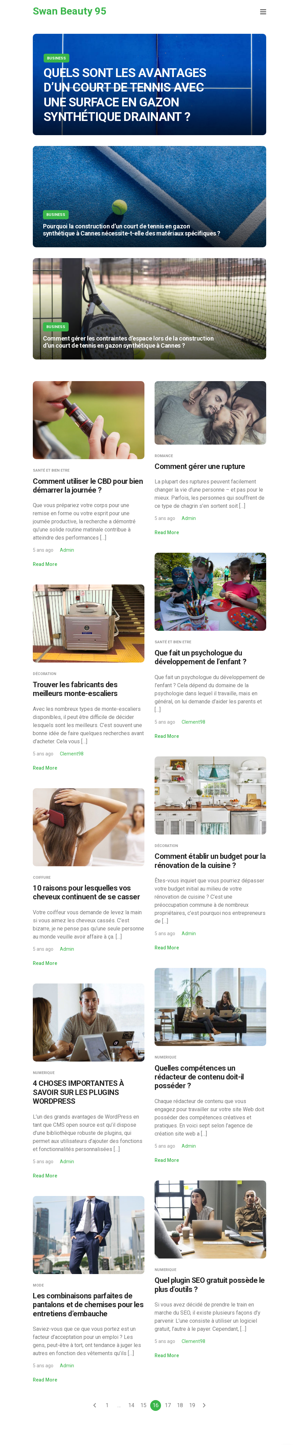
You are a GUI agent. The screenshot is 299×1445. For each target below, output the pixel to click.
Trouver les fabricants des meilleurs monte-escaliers (75, 689)
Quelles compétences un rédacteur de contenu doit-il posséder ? (199, 1077)
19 (192, 1405)
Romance (164, 456)
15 (143, 1405)
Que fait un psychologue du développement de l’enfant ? (200, 657)
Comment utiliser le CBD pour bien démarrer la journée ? (88, 485)
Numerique (165, 1057)
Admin (67, 550)
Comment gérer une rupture (200, 466)
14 (131, 1405)
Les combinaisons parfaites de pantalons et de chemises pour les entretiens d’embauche (88, 1305)
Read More (45, 564)
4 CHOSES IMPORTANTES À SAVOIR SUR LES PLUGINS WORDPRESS (78, 1092)
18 (180, 1405)
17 (168, 1405)
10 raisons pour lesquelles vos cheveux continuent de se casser (86, 892)
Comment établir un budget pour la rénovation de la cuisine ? (210, 860)
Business (56, 58)
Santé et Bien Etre (51, 470)
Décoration (44, 674)
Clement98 (193, 722)
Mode (38, 1285)
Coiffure (41, 877)
